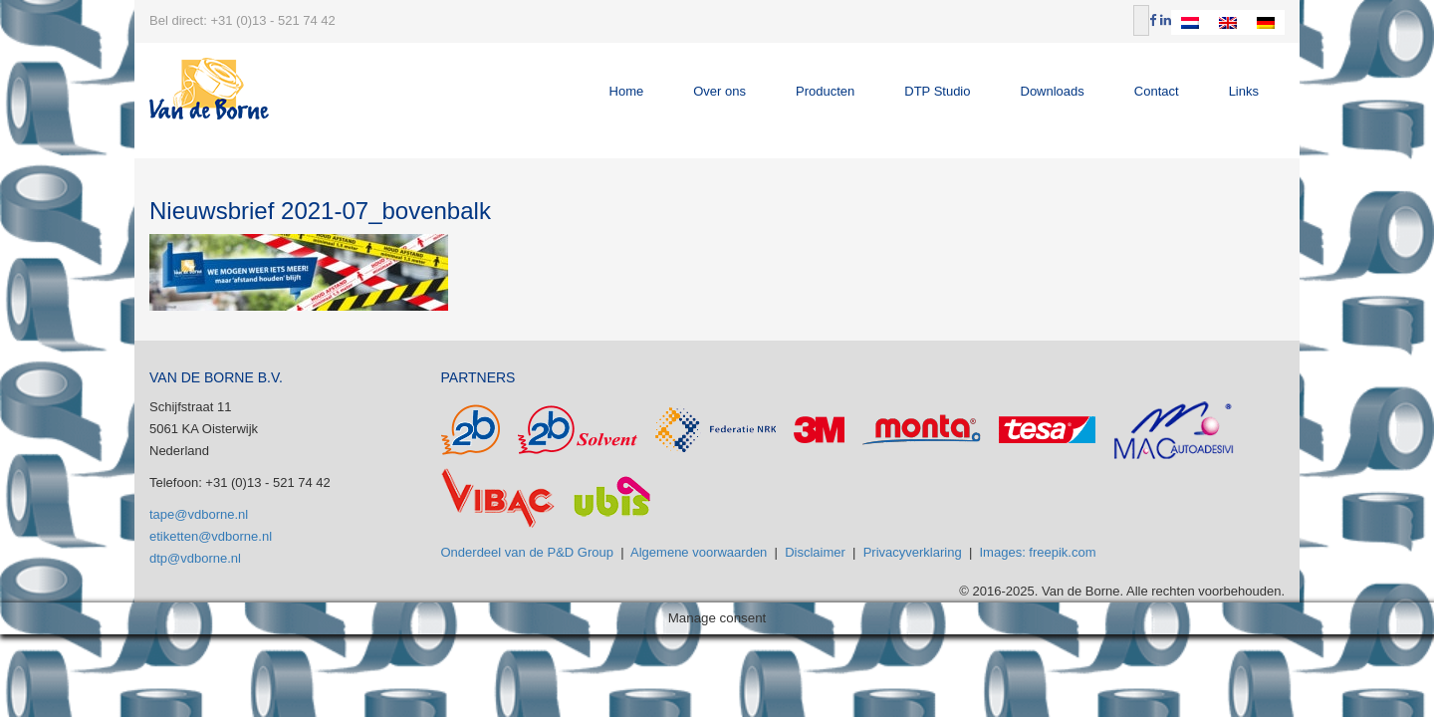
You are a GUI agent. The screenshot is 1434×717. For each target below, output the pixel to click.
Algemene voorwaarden (698, 552)
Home (626, 91)
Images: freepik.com (1038, 552)
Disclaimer (815, 552)
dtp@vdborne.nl (195, 558)
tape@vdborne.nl (198, 514)
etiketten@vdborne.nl (210, 536)
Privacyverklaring (912, 552)
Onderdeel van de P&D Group (527, 552)
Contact (1156, 91)
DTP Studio (937, 91)
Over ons (719, 91)
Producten (825, 91)
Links (1244, 91)
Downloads (1052, 91)
